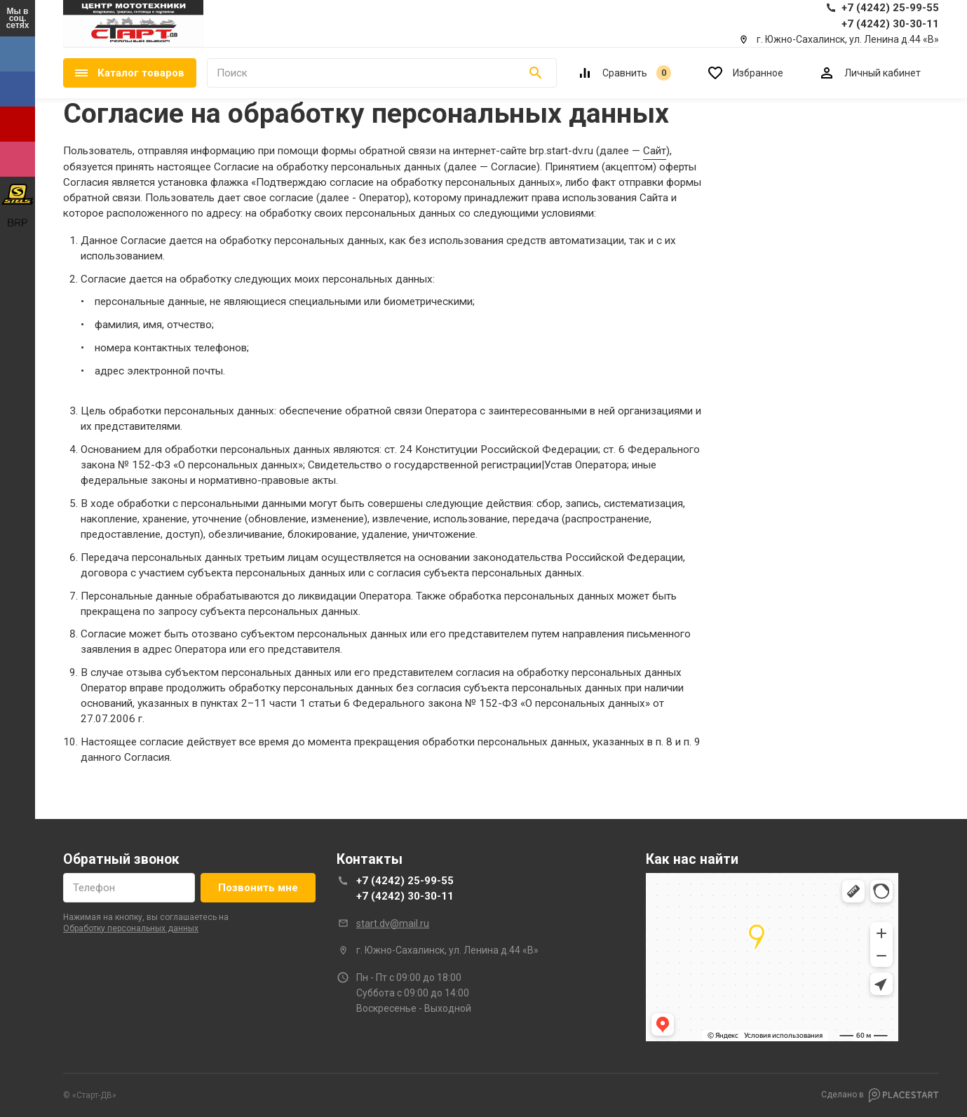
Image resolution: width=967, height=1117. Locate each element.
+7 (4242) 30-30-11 (405, 896)
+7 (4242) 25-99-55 (405, 880)
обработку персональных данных (130, 928)
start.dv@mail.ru (392, 923)
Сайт (654, 150)
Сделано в (880, 1095)
